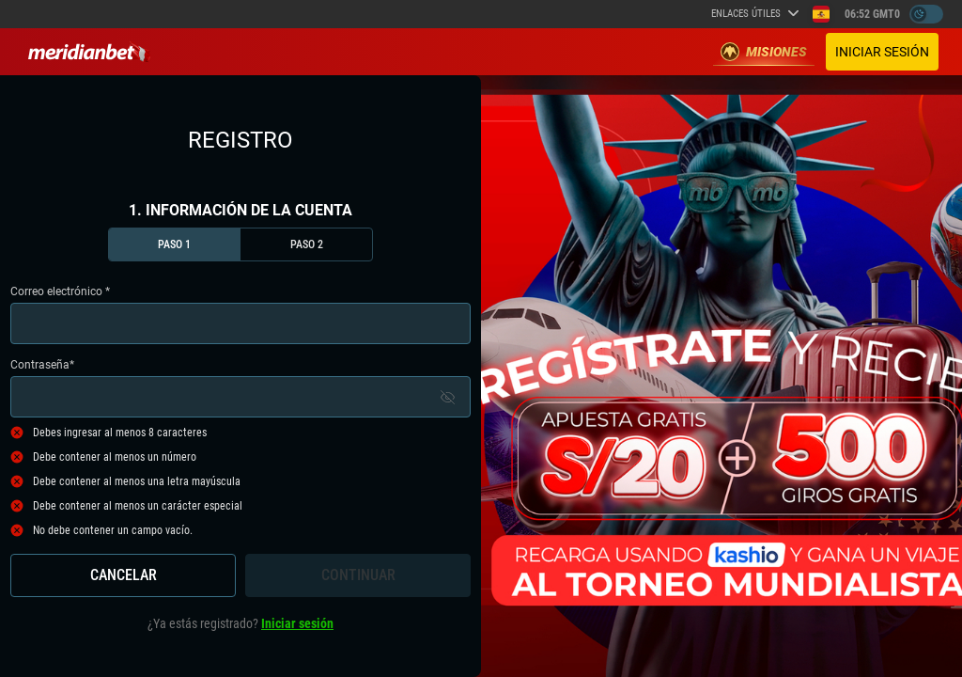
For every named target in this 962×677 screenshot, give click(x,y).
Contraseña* (240, 387)
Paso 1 (174, 244)
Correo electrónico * (240, 314)
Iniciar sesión (882, 51)
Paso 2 (306, 244)
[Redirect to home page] (89, 51)
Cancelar (123, 575)
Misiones (764, 51)
